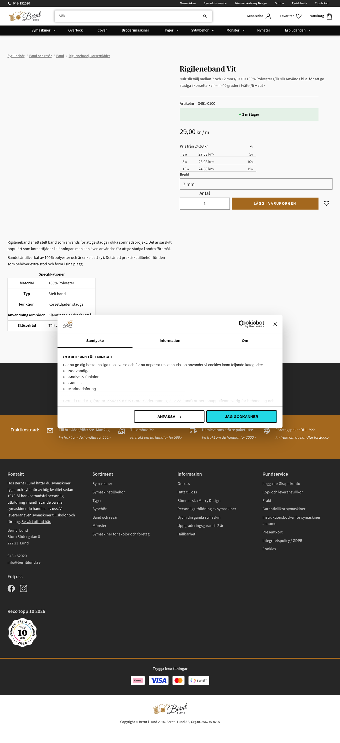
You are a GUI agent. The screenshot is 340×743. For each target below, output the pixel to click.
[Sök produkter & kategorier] (133, 16)
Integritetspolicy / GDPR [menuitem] (282, 540)
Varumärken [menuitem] (188, 3)
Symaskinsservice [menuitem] (215, 3)
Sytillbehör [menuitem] (200, 30)
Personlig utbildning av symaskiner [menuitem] (207, 509)
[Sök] (205, 16)
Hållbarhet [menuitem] (186, 534)
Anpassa (169, 416)
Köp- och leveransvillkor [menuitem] (282, 492)
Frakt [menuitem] (266, 500)
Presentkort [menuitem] (272, 532)
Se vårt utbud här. (36, 521)
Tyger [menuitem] (169, 30)
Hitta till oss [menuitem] (187, 492)
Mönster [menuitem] (233, 30)
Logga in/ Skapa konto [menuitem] (281, 483)
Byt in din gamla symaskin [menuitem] (199, 517)
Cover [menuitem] (102, 30)
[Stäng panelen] (275, 324)
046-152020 (21, 3)
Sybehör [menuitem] (99, 509)
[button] (291, 16)
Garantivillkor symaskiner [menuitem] (284, 509)
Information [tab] (170, 340)
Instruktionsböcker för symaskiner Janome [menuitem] (291, 521)
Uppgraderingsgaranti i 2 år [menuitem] (201, 525)
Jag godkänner (241, 416)
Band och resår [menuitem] (105, 517)
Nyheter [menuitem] (263, 30)
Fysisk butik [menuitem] (299, 3)
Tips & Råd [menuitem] (321, 3)
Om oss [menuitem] (279, 3)
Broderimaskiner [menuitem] (135, 30)
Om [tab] (245, 340)
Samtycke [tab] (95, 340)
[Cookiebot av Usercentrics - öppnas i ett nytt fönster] (242, 324)
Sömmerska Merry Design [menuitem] (250, 3)
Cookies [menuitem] (269, 549)
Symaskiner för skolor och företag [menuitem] (121, 534)
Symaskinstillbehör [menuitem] (108, 492)
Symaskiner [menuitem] (41, 30)
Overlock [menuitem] (75, 30)
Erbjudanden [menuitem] (295, 30)
